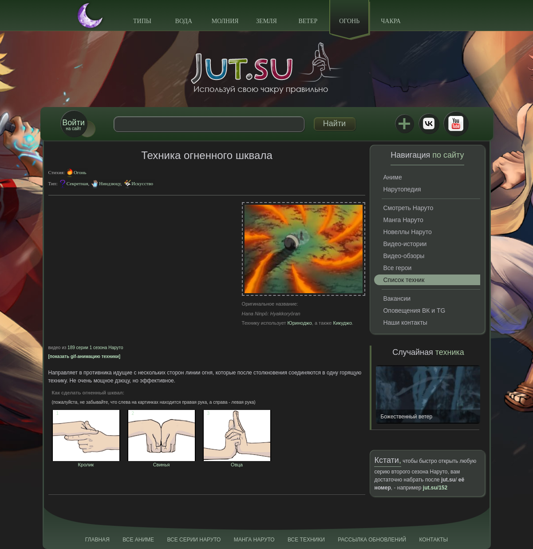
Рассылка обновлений (372, 540)
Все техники (306, 540)
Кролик (86, 462)
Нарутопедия (402, 189)
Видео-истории (404, 243)
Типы (142, 21)
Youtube (455, 123)
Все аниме (138, 540)
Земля (266, 21)
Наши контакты (405, 322)
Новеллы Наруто (407, 231)
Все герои (397, 267)
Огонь (349, 21)
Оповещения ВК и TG (414, 310)
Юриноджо (300, 323)
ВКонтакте (429, 123)
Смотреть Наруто (408, 207)
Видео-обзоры (403, 255)
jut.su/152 (435, 488)
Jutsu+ (404, 123)
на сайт (73, 124)
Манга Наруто (403, 219)
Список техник (403, 279)
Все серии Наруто (194, 540)
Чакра (391, 21)
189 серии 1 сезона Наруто (95, 347)
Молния (225, 21)
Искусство (142, 183)
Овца (237, 462)
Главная (97, 540)
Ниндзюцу (109, 183)
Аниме (392, 177)
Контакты (433, 540)
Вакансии (397, 298)
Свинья (161, 462)
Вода (183, 21)
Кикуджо (342, 323)
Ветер (307, 21)
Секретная (77, 183)
